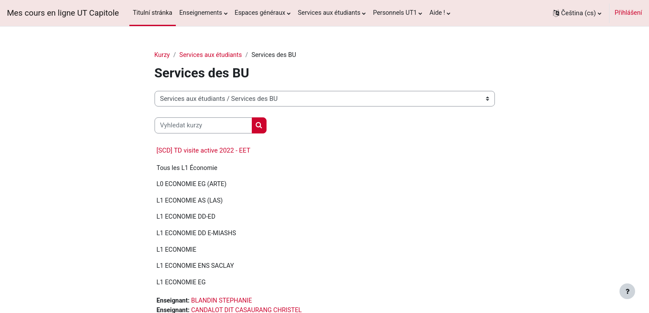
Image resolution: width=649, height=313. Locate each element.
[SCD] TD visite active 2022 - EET (203, 150)
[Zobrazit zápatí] (627, 291)
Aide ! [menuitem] (437, 13)
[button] (577, 13)
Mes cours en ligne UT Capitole (63, 13)
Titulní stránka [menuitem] (152, 13)
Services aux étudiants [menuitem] (329, 13)
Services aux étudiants (210, 55)
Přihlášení (628, 13)
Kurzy (162, 55)
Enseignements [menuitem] (200, 13)
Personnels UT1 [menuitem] (395, 13)
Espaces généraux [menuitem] (260, 13)
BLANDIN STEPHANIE (221, 300)
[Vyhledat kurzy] (203, 125)
